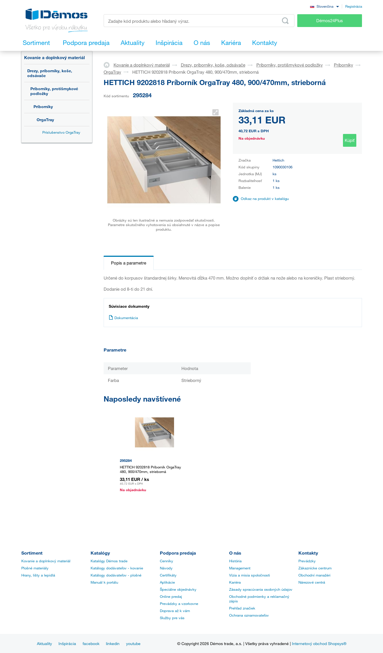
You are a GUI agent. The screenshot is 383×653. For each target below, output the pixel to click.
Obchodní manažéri (314, 575)
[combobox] (324, 6)
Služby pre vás (172, 617)
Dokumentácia (123, 317)
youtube (133, 643)
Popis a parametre (128, 262)
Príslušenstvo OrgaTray (61, 132)
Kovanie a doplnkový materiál (54, 57)
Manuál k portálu (104, 582)
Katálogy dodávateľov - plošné (116, 575)
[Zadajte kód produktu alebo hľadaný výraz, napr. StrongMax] (199, 21)
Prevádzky (307, 561)
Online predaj (171, 596)
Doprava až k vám (175, 610)
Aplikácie (167, 582)
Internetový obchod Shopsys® (319, 643)
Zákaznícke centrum (315, 568)
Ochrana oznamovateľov (249, 615)
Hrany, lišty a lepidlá (38, 575)
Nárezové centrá (311, 582)
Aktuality (44, 643)
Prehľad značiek (242, 608)
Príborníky (43, 106)
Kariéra (235, 582)
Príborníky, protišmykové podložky (54, 91)
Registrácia (353, 6)
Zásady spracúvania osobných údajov (260, 589)
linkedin (113, 643)
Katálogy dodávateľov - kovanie (117, 568)
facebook (91, 643)
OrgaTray (45, 119)
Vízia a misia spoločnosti (249, 575)
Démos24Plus (329, 20)
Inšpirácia (67, 643)
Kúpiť (350, 140)
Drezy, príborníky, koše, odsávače (49, 73)
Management (239, 568)
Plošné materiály (35, 568)
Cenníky (166, 561)
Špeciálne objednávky (178, 589)
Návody (166, 568)
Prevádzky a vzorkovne (179, 603)
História (235, 561)
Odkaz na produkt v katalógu (265, 198)
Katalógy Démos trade (109, 561)
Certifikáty (168, 575)
